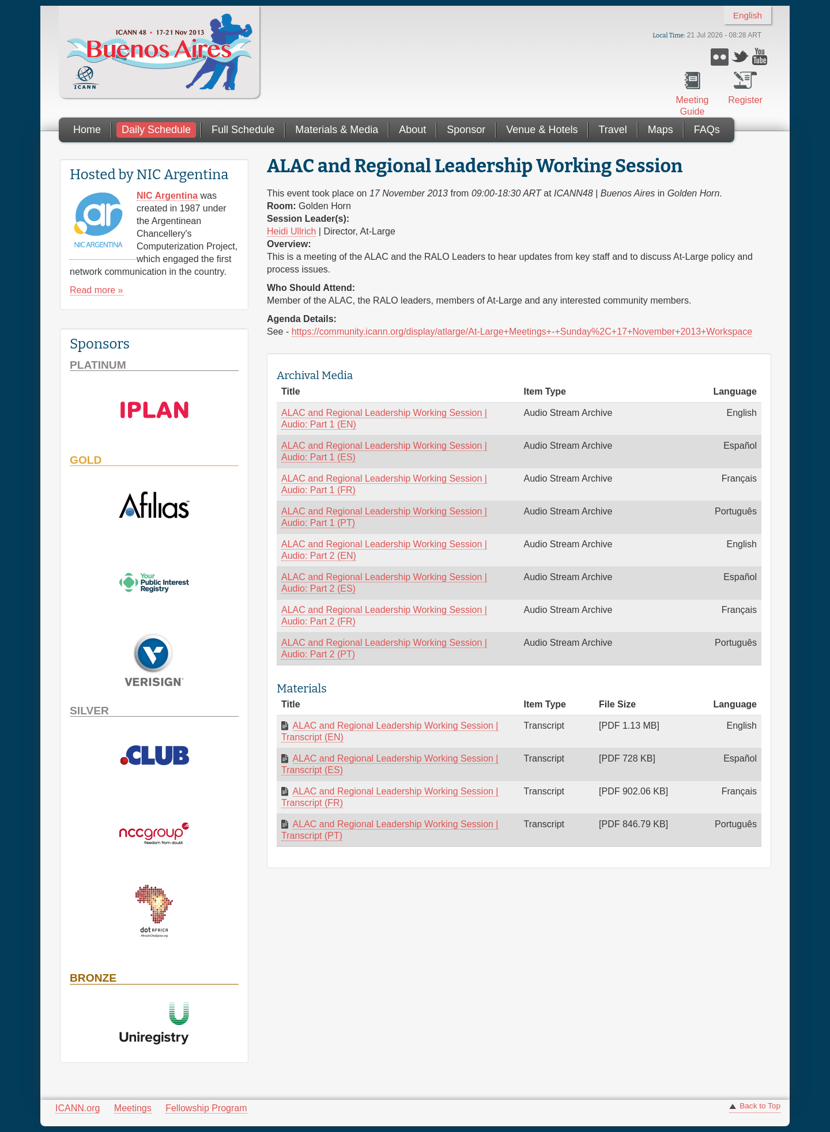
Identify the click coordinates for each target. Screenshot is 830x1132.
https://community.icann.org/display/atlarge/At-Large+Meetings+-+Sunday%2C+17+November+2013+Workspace (522, 331)
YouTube (761, 57)
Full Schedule (243, 129)
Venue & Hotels (542, 129)
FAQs (707, 129)
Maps (660, 129)
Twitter (740, 57)
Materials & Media (336, 129)
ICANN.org (77, 1108)
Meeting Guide (692, 105)
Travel (612, 129)
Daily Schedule (156, 129)
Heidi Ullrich (291, 231)
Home (87, 129)
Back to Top (760, 1105)
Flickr (720, 57)
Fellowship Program (206, 1108)
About (412, 129)
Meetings (133, 1108)
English (747, 15)
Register (745, 100)
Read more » (96, 290)
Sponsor (466, 129)
